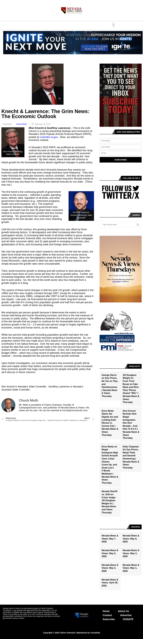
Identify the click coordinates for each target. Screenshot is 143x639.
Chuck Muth (21, 124)
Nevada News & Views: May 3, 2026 (131, 553)
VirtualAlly (95, 633)
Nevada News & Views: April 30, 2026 (110, 582)
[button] (113, 25)
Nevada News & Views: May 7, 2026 (110, 538)
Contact (107, 615)
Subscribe (109, 619)
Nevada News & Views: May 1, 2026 (131, 568)
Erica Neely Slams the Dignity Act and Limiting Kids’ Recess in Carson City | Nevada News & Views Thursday (110, 423)
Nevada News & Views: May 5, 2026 (110, 553)
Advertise (126, 615)
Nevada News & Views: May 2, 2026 (110, 568)
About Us (123, 611)
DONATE (128, 619)
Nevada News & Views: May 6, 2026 (131, 538)
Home (106, 611)
